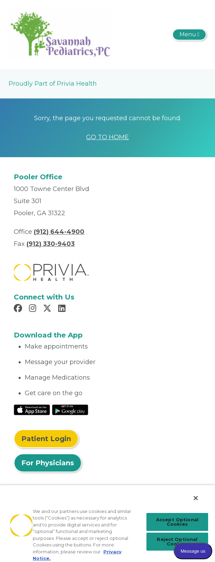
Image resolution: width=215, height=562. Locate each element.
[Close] (195, 498)
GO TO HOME (107, 137)
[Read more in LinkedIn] (63, 309)
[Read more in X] (48, 309)
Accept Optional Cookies (177, 522)
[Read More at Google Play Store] (70, 409)
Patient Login (46, 439)
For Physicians (47, 463)
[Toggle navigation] (189, 34)
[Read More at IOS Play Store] (32, 409)
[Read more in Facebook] (19, 309)
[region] (107, 523)
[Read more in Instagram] (33, 309)
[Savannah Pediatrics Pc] (60, 34)
